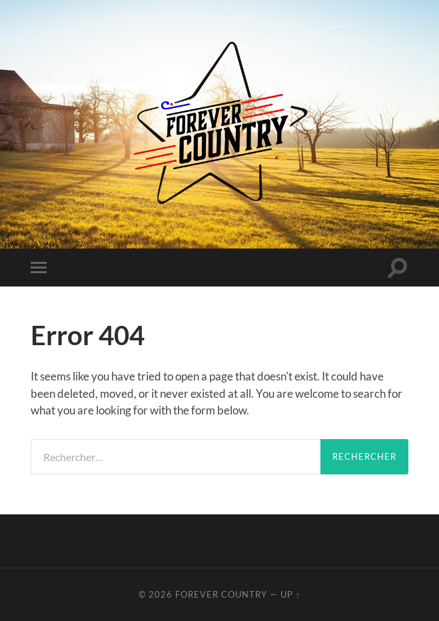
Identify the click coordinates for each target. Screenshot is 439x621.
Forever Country (221, 594)
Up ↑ (290, 594)
